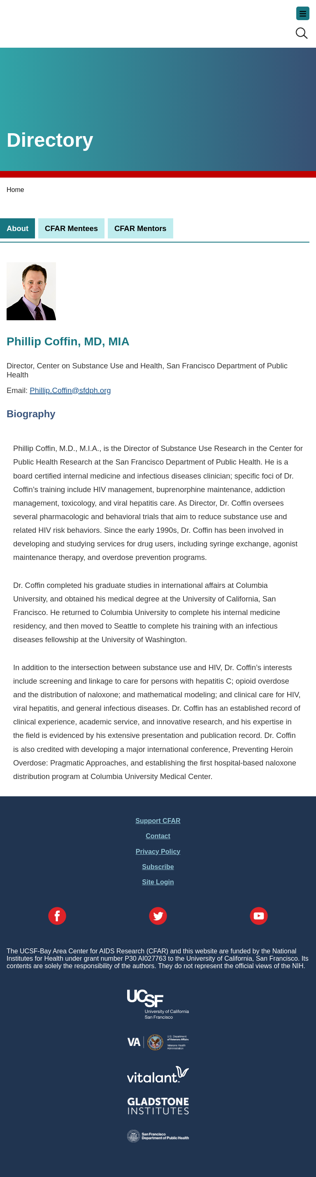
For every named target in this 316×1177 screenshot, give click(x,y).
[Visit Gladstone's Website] (158, 1112)
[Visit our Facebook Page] (57, 917)
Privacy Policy (158, 851)
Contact (158, 835)
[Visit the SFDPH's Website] (158, 1140)
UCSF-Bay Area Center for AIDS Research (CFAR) (48, 20)
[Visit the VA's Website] (158, 1048)
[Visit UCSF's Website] (158, 1016)
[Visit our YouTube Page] (259, 917)
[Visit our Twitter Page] (158, 917)
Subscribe (158, 866)
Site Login (158, 882)
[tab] (17, 228)
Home (15, 189)
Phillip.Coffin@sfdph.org (70, 390)
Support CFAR (157, 820)
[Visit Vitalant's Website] (158, 1080)
